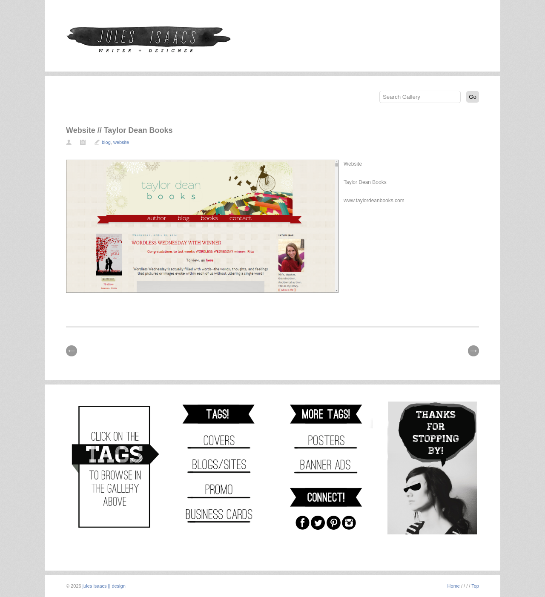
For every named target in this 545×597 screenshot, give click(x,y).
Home (453, 585)
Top (475, 585)
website (121, 142)
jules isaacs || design (104, 585)
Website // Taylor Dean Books (119, 130)
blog (106, 142)
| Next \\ (473, 350)
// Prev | (71, 350)
